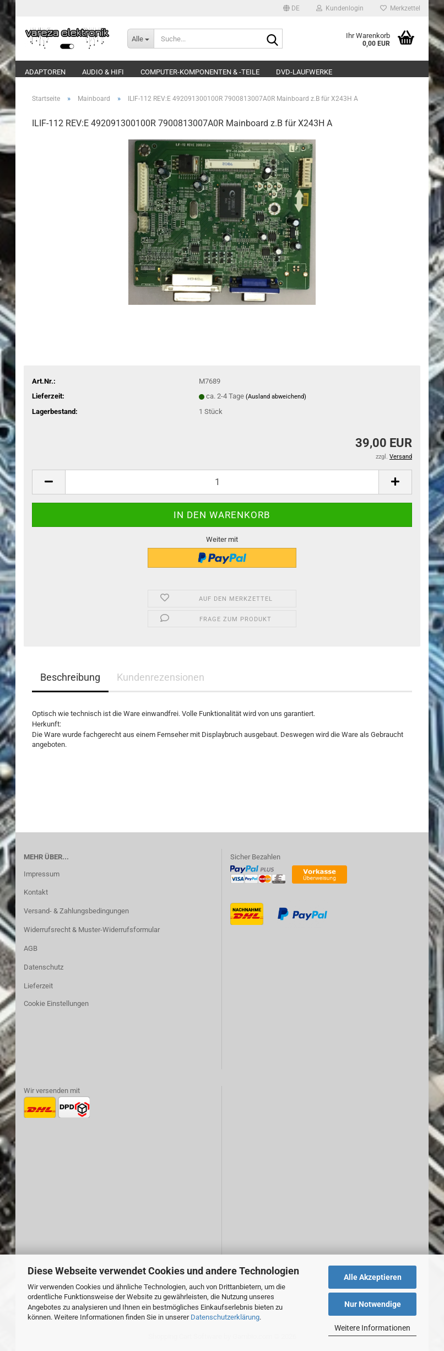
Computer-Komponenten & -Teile (199, 72)
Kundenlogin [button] (340, 8)
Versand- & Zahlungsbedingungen (76, 911)
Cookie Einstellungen (56, 1003)
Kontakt (36, 892)
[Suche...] (140, 39)
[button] (291, 8)
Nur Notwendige (372, 1304)
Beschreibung (70, 677)
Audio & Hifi (103, 72)
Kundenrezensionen (160, 677)
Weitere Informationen (372, 1327)
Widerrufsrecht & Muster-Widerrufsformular (92, 929)
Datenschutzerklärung (225, 1317)
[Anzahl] (222, 482)
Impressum (41, 874)
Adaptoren (45, 72)
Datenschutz (43, 967)
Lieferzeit (38, 986)
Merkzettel (400, 8)
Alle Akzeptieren (373, 1277)
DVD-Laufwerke (304, 72)
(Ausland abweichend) (276, 396)
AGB (30, 948)
